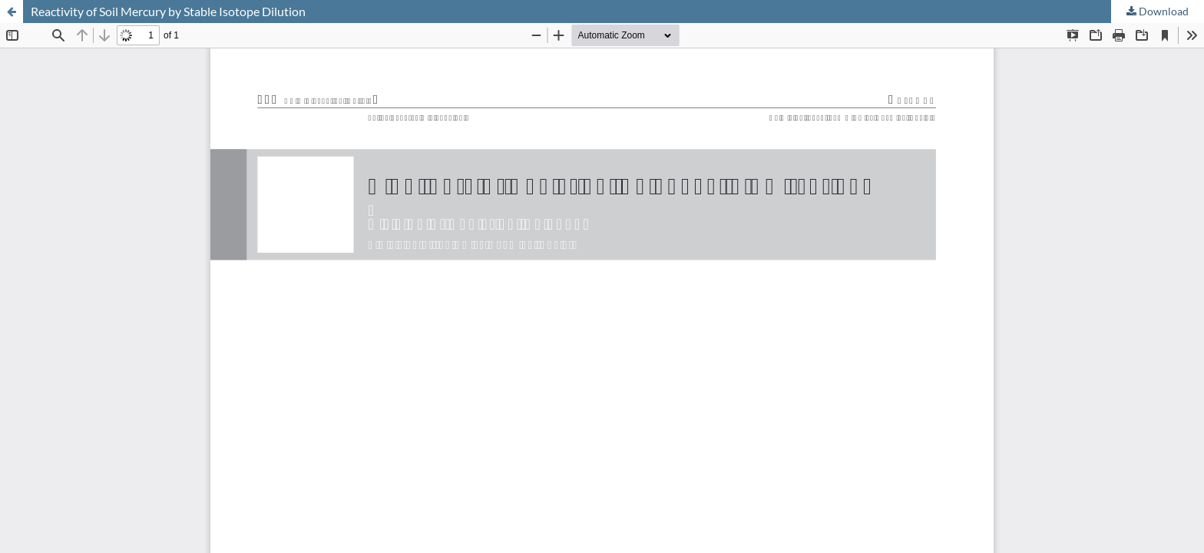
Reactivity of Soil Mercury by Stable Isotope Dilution (168, 11)
